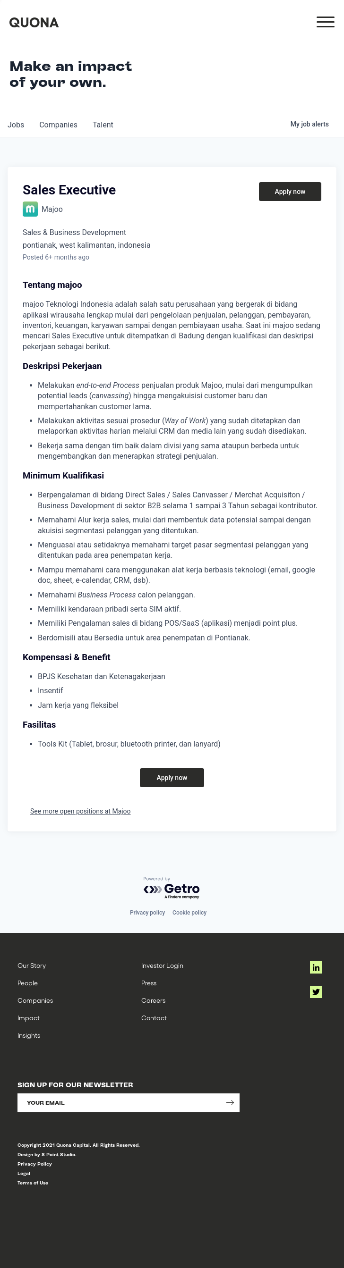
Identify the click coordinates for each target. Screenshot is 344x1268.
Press (148, 983)
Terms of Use (32, 1182)
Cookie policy (189, 912)
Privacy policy (147, 912)
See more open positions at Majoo (80, 811)
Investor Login (162, 965)
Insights (28, 1035)
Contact (154, 1018)
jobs (16, 124)
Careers (153, 1000)
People (27, 983)
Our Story (31, 965)
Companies (35, 1000)
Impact (28, 1018)
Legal (23, 1173)
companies (58, 124)
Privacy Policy (34, 1164)
